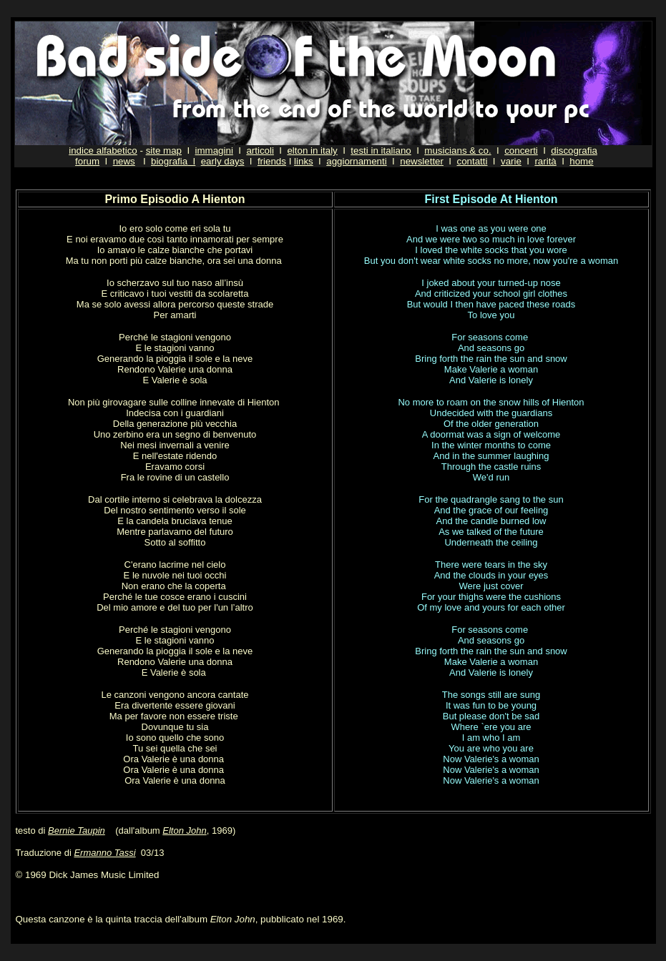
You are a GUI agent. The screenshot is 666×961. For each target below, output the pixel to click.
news (124, 161)
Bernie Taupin (76, 830)
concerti (521, 150)
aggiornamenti (356, 161)
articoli (260, 150)
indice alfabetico (103, 150)
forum (87, 161)
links (303, 161)
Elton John (184, 830)
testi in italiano (381, 150)
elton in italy (312, 150)
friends (272, 161)
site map (164, 150)
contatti (471, 161)
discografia (574, 150)
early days (223, 161)
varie (511, 161)
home (581, 161)
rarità (545, 161)
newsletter (422, 161)
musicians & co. (457, 150)
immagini (214, 150)
